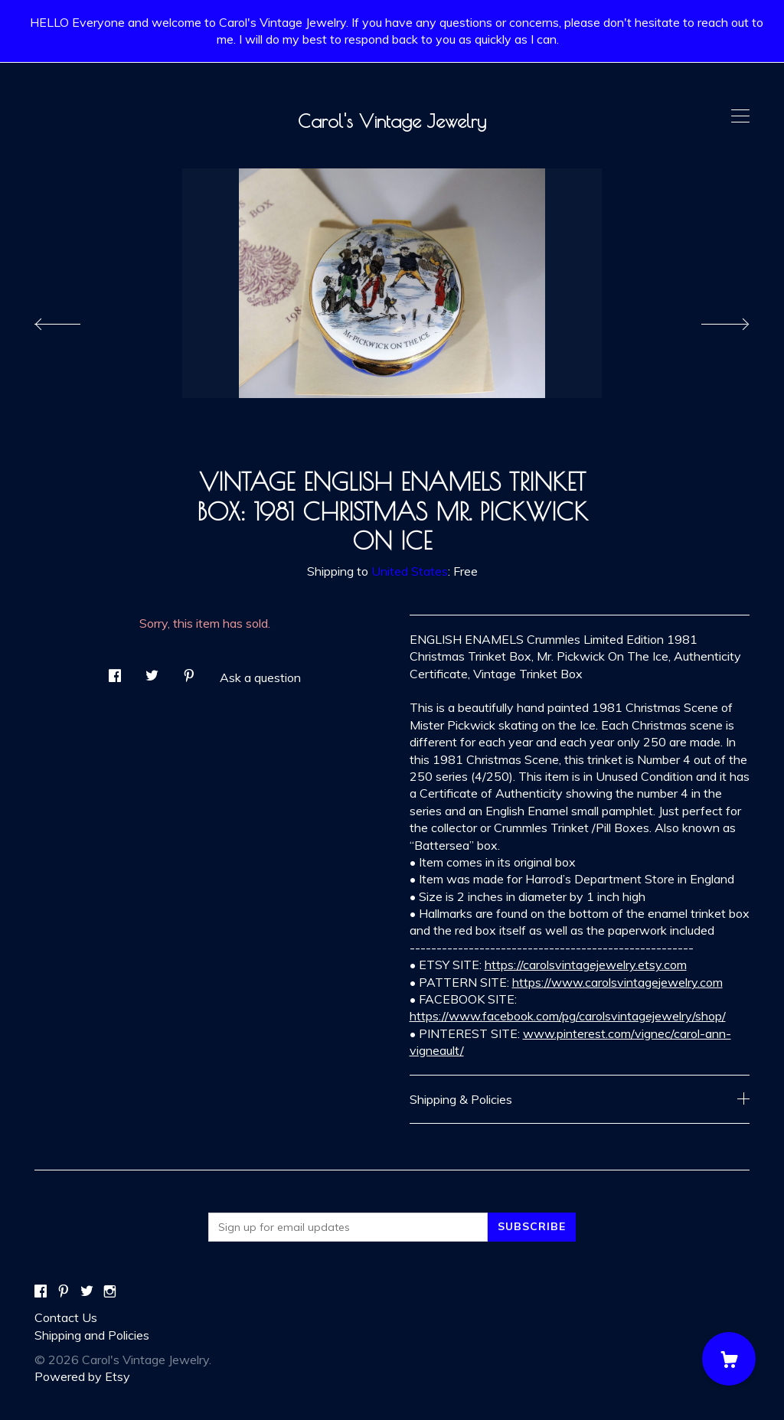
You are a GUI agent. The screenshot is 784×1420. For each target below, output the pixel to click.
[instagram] (110, 1291)
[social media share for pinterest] (189, 671)
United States (409, 571)
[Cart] (729, 1359)
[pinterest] (63, 1291)
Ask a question (260, 677)
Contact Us (65, 1317)
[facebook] (40, 1291)
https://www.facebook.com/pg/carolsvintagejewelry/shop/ (568, 1015)
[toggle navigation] (740, 116)
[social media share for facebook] (115, 671)
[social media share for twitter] (151, 671)
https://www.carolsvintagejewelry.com (617, 982)
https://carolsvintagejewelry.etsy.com (586, 964)
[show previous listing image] (72, 320)
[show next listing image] (711, 320)
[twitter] (86, 1291)
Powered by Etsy (82, 1376)
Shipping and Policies (91, 1335)
